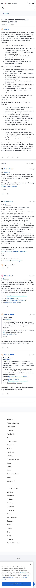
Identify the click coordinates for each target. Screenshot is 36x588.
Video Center (11, 481)
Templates (10, 514)
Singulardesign (8, 201)
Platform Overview (13, 423)
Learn (9, 470)
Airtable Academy (12, 474)
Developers (10, 507)
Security (18, 558)
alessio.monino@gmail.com (13, 302)
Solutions (10, 445)
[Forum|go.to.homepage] (10, 3)
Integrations (11, 427)
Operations (10, 456)
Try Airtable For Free (13, 543)
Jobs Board (6, 13)
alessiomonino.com (12, 298)
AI (7, 438)
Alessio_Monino (8, 275)
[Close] (31, 567)
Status (9, 536)
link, (2, 185)
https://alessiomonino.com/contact (17, 296)
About (9, 525)
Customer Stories (12, 488)
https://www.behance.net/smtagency (12, 261)
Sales (9, 463)
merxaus (6, 29)
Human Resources (13, 459)
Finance (9, 467)
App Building (11, 434)
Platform (10, 419)
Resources (10, 496)
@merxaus (7, 172)
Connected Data (12, 441)
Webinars (10, 492)
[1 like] (7, 265)
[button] (2, 4)
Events (9, 477)
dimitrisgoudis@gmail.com (9, 186)
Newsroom (10, 539)
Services (10, 503)
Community (11, 510)
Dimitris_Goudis (8, 169)
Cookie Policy (23, 575)
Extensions (10, 430)
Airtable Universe (12, 517)
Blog (8, 532)
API (18, 562)
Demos (9, 485)
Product (9, 448)
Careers (9, 528)
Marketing (10, 452)
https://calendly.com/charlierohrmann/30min (14, 251)
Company (10, 521)
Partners (10, 499)
